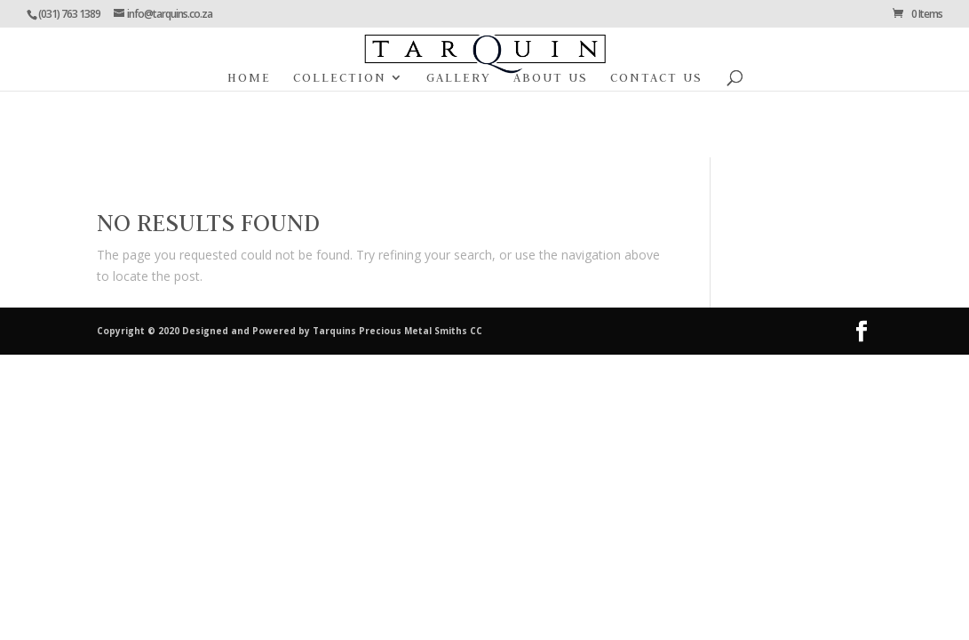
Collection (339, 78)
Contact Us (656, 78)
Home (249, 78)
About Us (550, 78)
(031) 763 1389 (69, 13)
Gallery (458, 78)
